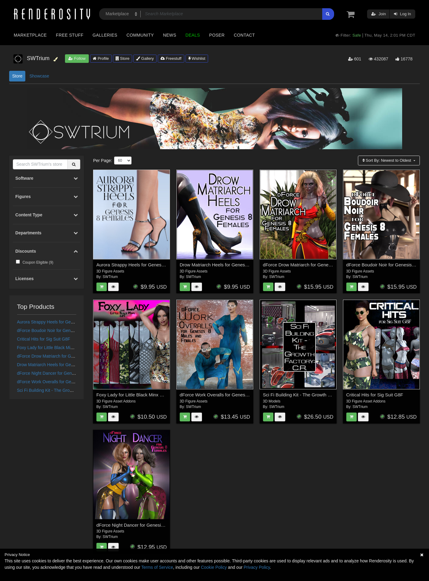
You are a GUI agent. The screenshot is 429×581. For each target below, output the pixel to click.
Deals (193, 35)
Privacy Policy (256, 567)
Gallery (145, 58)
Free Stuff (69, 35)
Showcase (39, 76)
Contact (244, 35)
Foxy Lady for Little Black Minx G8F (51, 347)
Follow (76, 58)
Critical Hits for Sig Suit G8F (43, 339)
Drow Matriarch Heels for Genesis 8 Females (59, 364)
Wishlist (196, 58)
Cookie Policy (214, 567)
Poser (217, 35)
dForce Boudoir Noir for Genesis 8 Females (58, 330)
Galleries (104, 35)
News (169, 35)
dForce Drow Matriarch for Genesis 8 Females (61, 356)
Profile (101, 58)
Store (123, 58)
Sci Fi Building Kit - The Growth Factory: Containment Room (74, 390)
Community (140, 35)
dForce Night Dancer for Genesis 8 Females (59, 373)
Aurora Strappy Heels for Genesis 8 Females (59, 321)
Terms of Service (157, 567)
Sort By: (387, 160)
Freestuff (171, 58)
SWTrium (110, 277)
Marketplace (30, 35)
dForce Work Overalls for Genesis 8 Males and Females (70, 381)
